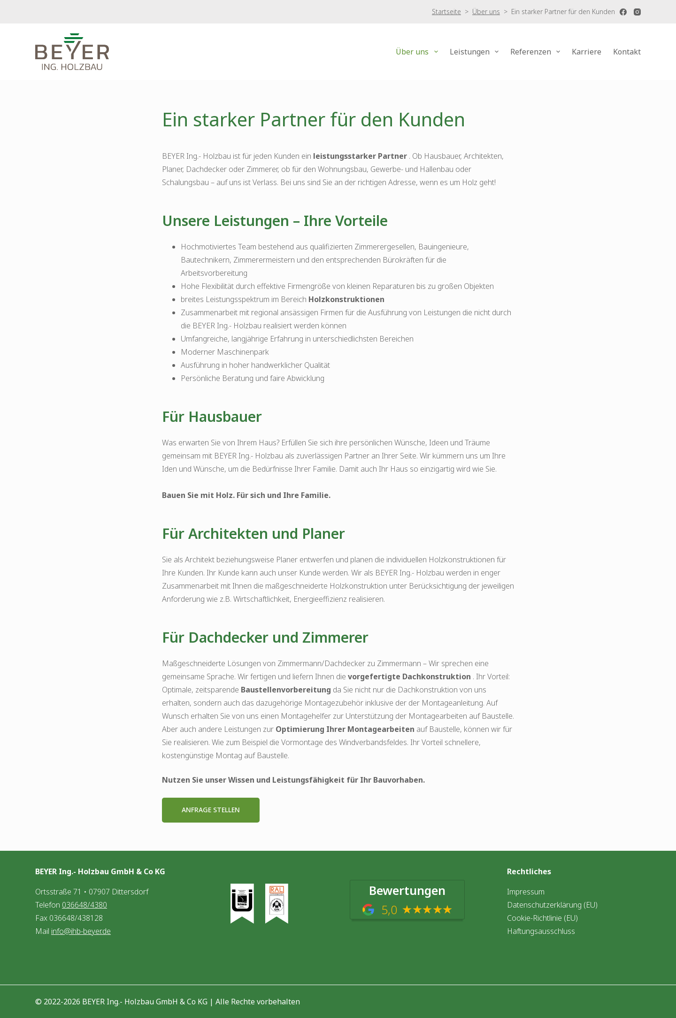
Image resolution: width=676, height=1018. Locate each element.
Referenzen (537, 51)
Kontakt (627, 52)
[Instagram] (637, 12)
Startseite (446, 11)
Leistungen (476, 51)
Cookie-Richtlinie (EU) (542, 918)
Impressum (526, 891)
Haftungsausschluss (541, 931)
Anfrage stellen (211, 809)
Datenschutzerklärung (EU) (552, 905)
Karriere (586, 52)
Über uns (486, 11)
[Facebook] (623, 12)
